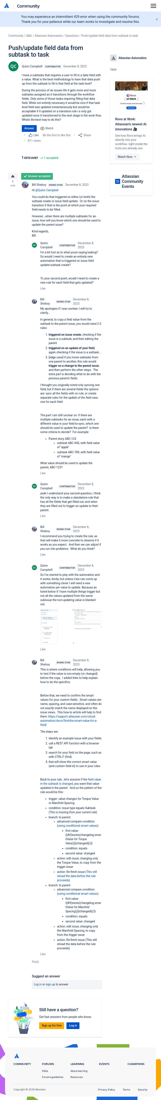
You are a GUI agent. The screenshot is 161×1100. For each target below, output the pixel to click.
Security (143, 1089)
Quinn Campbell (32, 66)
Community (28, 6)
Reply (35, 963)
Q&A (29, 35)
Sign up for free (52, 1027)
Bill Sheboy (39, 186)
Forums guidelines (52, 1077)
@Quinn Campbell (46, 192)
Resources (76, 1077)
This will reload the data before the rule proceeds (77, 878)
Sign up (50, 986)
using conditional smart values (77, 827)
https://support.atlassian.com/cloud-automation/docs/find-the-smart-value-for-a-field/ (68, 722)
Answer (29, 128)
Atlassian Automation (48, 35)
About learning (78, 1070)
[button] (71, 628)
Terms (126, 1089)
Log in (38, 986)
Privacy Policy (106, 1089)
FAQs (45, 1070)
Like (42, 290)
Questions (71, 35)
